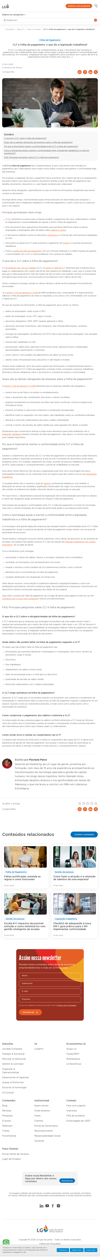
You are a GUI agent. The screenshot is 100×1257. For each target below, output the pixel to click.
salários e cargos (58, 230)
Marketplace (73, 1059)
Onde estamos (42, 1111)
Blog (4, 1106)
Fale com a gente (75, 1106)
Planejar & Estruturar (13, 1054)
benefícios (52, 235)
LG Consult (8, 1093)
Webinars (7, 1126)
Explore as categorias (14, 15)
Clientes (38, 1121)
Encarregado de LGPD (78, 1121)
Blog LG (20, 29)
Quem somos (41, 1106)
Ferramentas (9, 1136)
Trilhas (5, 1131)
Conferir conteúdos (84, 835)
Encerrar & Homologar (14, 1087)
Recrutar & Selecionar (14, 1059)
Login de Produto (11, 1159)
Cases (37, 1116)
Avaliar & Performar (13, 1082)
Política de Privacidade (50, 1244)
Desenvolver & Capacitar (15, 1077)
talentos (47, 484)
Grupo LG (71, 1049)
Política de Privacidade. (66, 1005)
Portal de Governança (46, 1126)
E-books (6, 1121)
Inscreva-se (30, 1012)
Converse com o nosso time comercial (19, 599)
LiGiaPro (38, 1049)
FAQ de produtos (75, 1116)
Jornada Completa (12, 1049)
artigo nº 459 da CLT (55, 268)
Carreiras (39, 1141)
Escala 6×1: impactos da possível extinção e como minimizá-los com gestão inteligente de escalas (24, 926)
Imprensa (71, 1111)
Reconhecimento (43, 1131)
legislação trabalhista (11, 434)
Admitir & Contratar (13, 1064)
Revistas (6, 1111)
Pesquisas (7, 1116)
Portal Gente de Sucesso (15, 1154)
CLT (9, 219)
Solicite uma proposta (79, 6)
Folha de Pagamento (50, 40)
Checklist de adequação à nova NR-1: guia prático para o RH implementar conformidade (72, 926)
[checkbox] (20, 1005)
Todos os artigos (34, 29)
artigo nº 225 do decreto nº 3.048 (22, 293)
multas (66, 243)
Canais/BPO (72, 1054)
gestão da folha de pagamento (27, 251)
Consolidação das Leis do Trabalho (20, 268)
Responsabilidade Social (47, 1136)
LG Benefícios (73, 1064)
